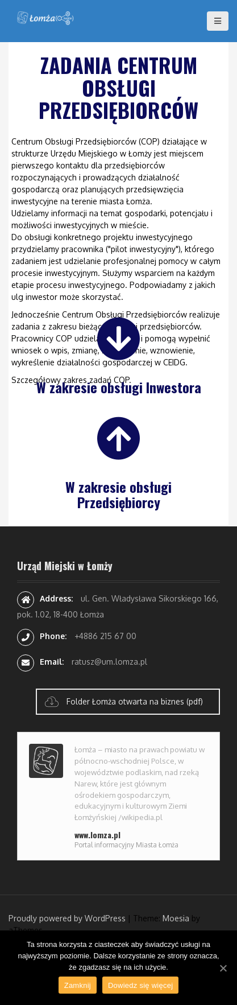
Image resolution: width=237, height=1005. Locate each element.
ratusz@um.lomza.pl (109, 661)
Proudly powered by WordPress (67, 918)
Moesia (176, 918)
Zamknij (77, 985)
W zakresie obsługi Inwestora (118, 387)
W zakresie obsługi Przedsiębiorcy (118, 494)
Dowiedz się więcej (140, 985)
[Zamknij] (222, 968)
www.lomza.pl (97, 835)
